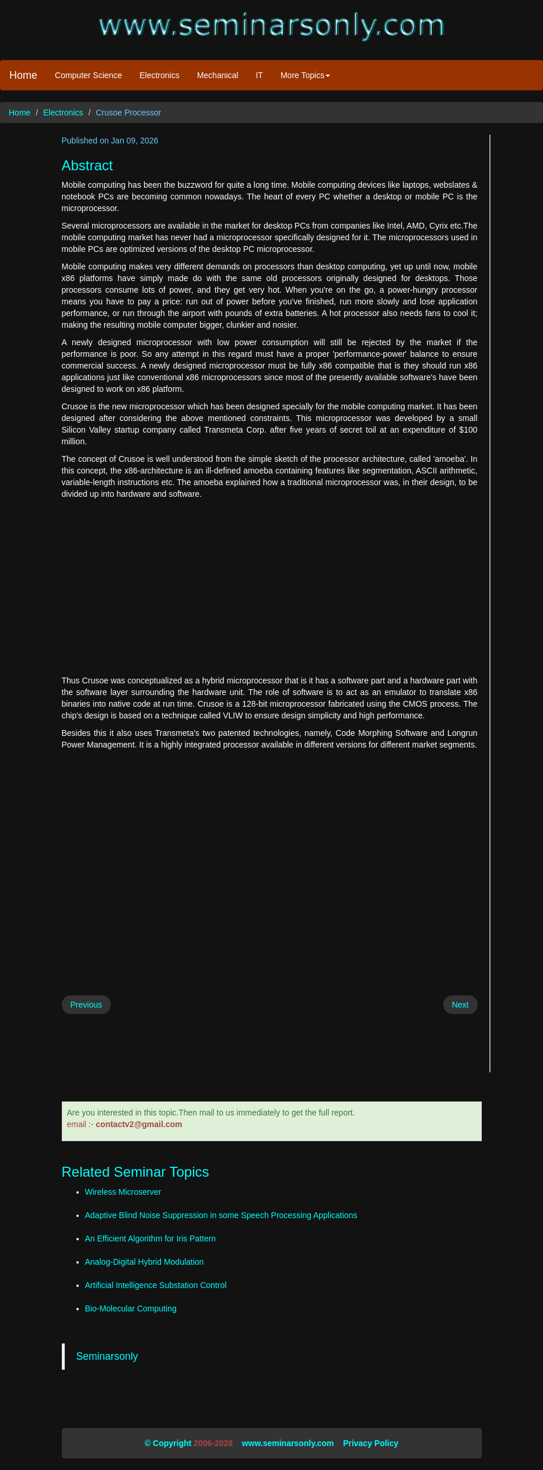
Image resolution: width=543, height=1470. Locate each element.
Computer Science (88, 75)
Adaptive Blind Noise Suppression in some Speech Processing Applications (221, 1215)
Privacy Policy (370, 1443)
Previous (86, 1004)
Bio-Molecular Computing (131, 1308)
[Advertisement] (270, 587)
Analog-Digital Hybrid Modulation (144, 1261)
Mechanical (218, 75)
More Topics (305, 75)
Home (23, 75)
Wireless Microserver (123, 1192)
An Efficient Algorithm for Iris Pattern (150, 1238)
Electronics (159, 75)
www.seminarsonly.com (288, 1443)
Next (460, 1004)
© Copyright (168, 1443)
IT (258, 75)
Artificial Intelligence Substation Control (156, 1285)
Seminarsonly (107, 1356)
